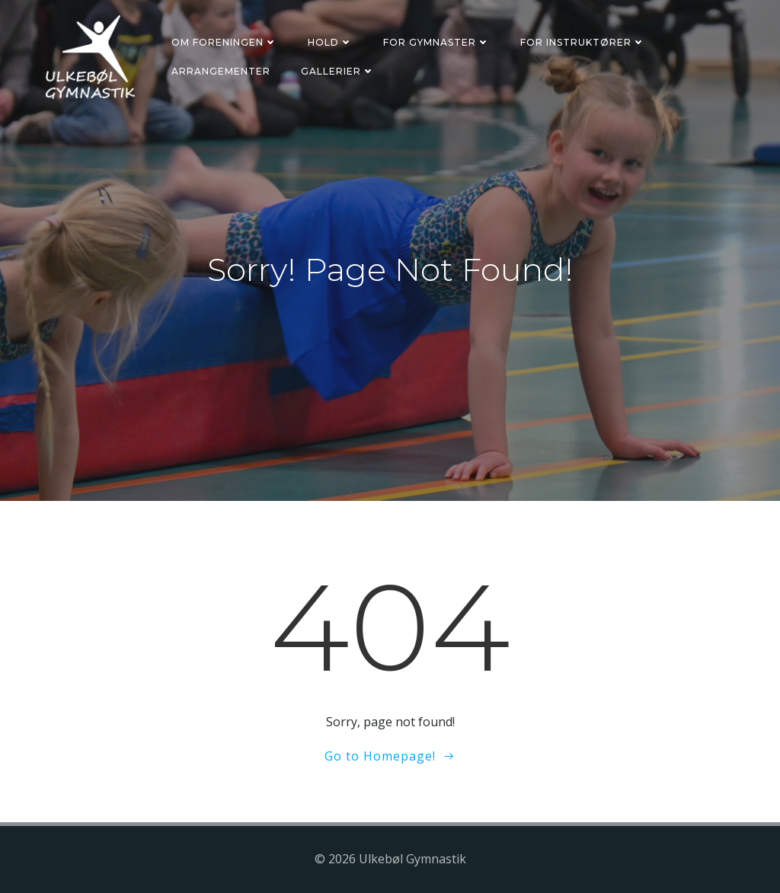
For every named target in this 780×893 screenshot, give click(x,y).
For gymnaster (436, 42)
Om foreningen (224, 42)
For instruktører (582, 42)
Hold (330, 42)
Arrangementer (220, 71)
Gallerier (338, 71)
